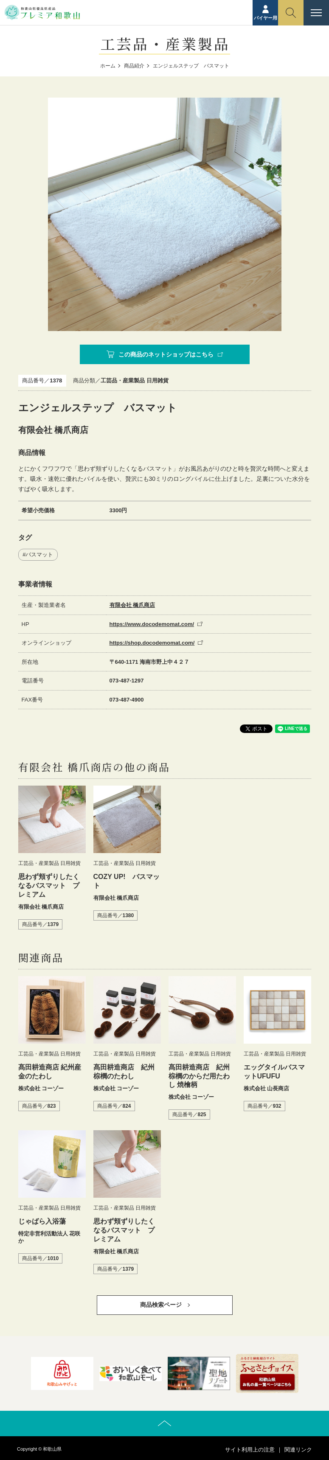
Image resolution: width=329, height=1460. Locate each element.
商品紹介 (134, 66)
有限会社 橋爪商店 (132, 605)
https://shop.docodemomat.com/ (152, 643)
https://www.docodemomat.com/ (152, 624)
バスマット (39, 554)
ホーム (107, 66)
